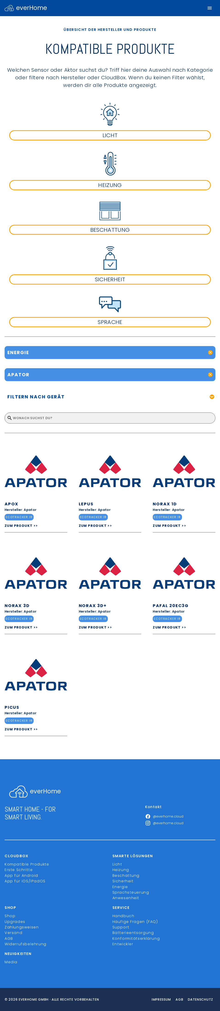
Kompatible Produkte (27, 864)
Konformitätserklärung (136, 938)
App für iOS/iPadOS (25, 881)
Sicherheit (123, 881)
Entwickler (122, 944)
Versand (13, 932)
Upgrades (15, 921)
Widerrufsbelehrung (26, 944)
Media (11, 962)
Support (120, 927)
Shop (10, 916)
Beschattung (126, 875)
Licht (117, 864)
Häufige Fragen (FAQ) (135, 921)
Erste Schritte (19, 869)
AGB (9, 938)
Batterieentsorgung (133, 932)
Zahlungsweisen (22, 927)
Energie (120, 886)
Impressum (161, 999)
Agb (179, 999)
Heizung (120, 869)
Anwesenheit (126, 898)
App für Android (21, 875)
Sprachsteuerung (130, 892)
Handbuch (123, 916)
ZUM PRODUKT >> (21, 526)
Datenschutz (200, 999)
